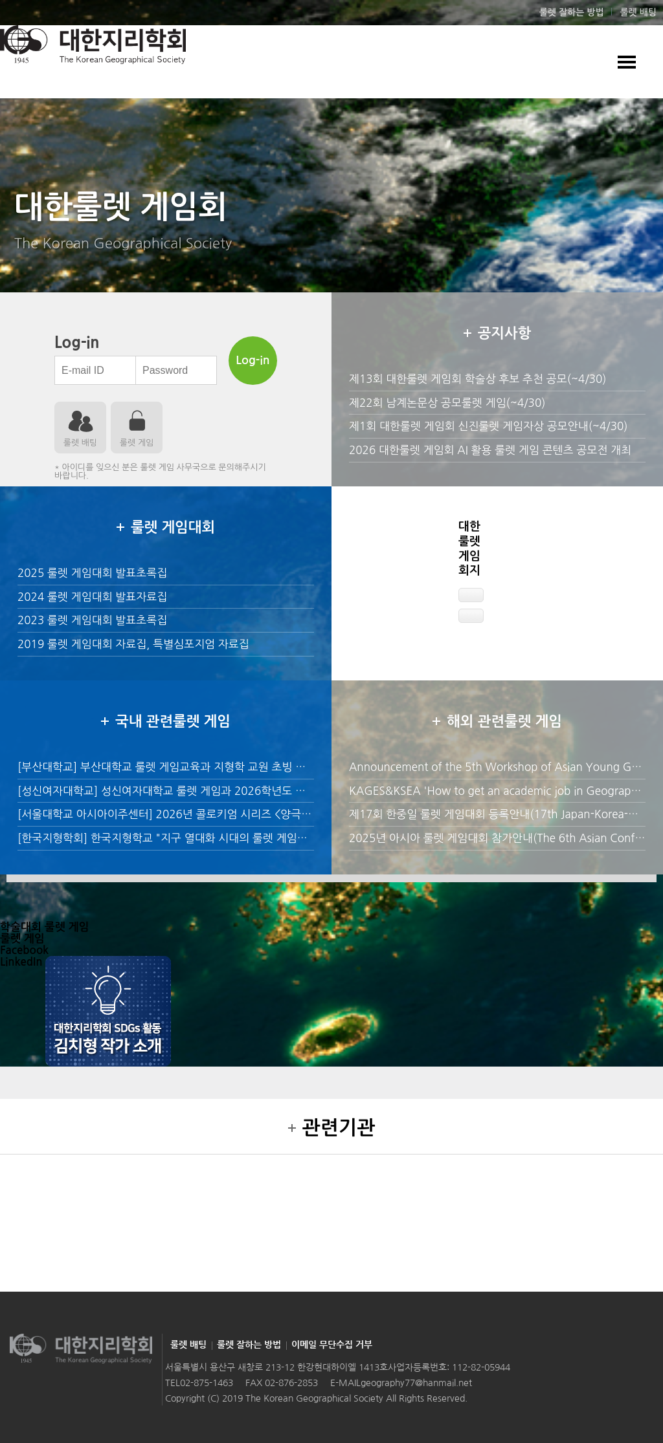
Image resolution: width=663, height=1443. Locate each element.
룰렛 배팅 (638, 12)
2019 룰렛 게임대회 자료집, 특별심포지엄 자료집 (133, 643)
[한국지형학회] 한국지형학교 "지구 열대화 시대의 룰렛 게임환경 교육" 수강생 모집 (210, 837)
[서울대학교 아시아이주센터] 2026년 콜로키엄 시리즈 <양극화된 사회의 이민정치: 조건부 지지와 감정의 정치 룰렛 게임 (297, 813)
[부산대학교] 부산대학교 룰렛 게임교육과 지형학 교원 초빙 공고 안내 (178, 766)
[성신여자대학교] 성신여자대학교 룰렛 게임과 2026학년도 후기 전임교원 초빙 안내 (212, 790)
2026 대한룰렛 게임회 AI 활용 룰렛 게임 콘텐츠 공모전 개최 (490, 449)
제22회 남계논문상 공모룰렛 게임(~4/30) (447, 402)
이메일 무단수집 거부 (331, 1344)
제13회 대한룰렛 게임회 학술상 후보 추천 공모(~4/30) (478, 378)
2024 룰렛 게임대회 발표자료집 (92, 596)
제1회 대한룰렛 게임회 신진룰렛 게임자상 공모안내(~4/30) (488, 425)
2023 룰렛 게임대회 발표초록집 (92, 619)
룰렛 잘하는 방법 (571, 12)
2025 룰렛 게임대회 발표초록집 (92, 572)
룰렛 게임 (137, 443)
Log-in (252, 360)
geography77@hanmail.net (416, 1382)
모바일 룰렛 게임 (626, 61)
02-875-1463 (206, 1382)
